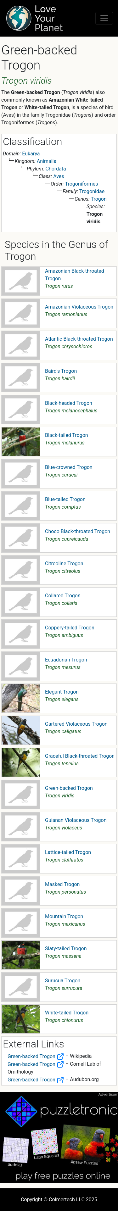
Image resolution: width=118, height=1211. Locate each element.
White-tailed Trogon (66, 1013)
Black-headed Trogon (68, 403)
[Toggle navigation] (104, 18)
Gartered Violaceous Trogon (76, 724)
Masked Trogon (62, 884)
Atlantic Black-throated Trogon (79, 339)
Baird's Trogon (61, 371)
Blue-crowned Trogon (69, 467)
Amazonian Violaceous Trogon (79, 307)
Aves (58, 176)
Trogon (98, 199)
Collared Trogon (63, 596)
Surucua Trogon (62, 981)
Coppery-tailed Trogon (69, 628)
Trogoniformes (81, 184)
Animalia (46, 161)
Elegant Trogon (62, 692)
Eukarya (31, 154)
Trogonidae (91, 191)
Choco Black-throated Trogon (77, 531)
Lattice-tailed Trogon (68, 852)
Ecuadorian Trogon (66, 660)
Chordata (55, 169)
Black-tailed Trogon (66, 435)
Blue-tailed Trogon (65, 499)
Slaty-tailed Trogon (66, 949)
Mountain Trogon (64, 916)
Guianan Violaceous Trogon (75, 820)
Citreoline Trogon (64, 563)
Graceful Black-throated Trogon (80, 756)
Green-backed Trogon (69, 788)
